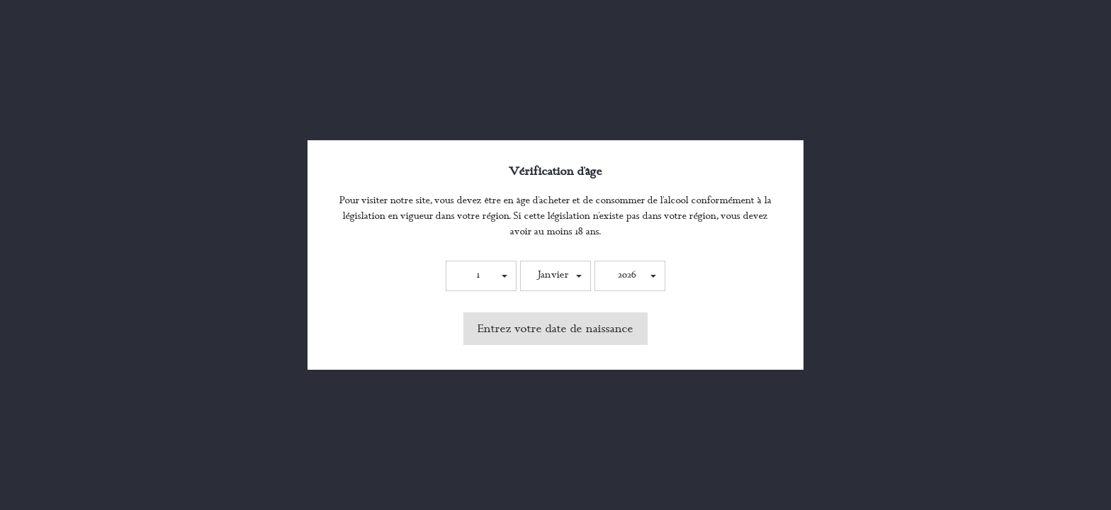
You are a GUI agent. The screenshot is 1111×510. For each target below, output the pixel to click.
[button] (481, 276)
